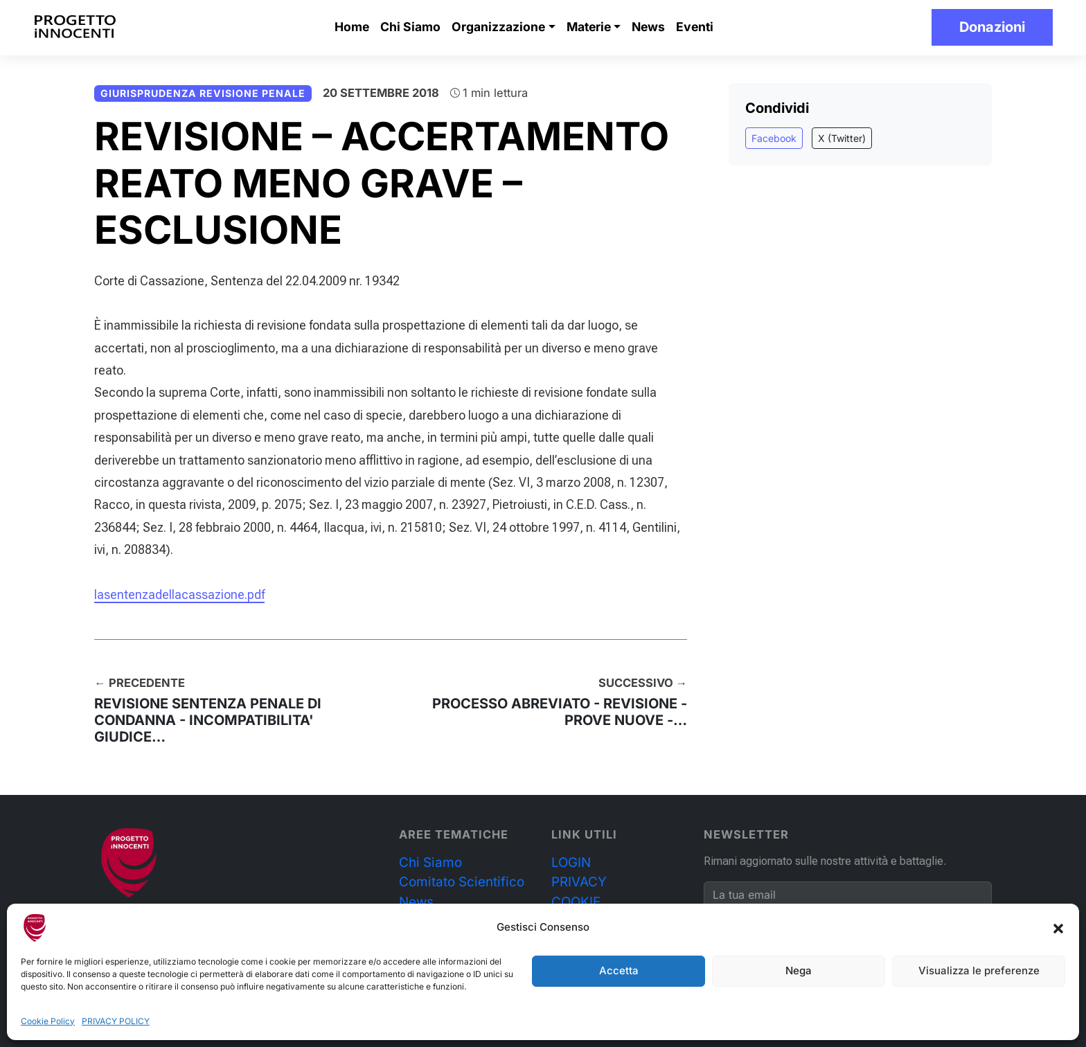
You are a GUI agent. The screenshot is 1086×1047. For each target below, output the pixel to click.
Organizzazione (498, 26)
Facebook (773, 138)
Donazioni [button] (992, 27)
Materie (589, 26)
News (648, 26)
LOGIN (571, 862)
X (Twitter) (842, 138)
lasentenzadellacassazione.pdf (179, 594)
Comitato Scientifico (461, 882)
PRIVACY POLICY (116, 1021)
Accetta (619, 970)
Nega (798, 970)
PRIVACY (579, 882)
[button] (1058, 928)
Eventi (694, 26)
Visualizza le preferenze (979, 970)
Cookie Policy (48, 1021)
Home (352, 26)
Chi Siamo (410, 26)
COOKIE (575, 902)
